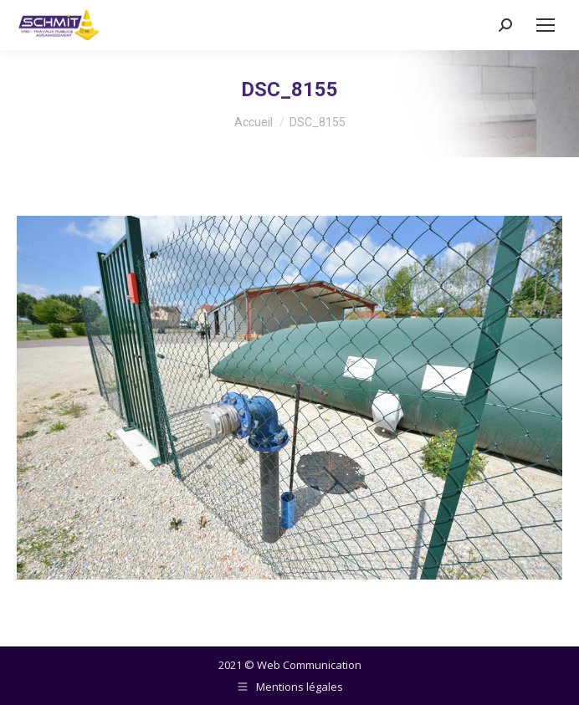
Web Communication (309, 664)
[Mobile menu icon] (545, 25)
